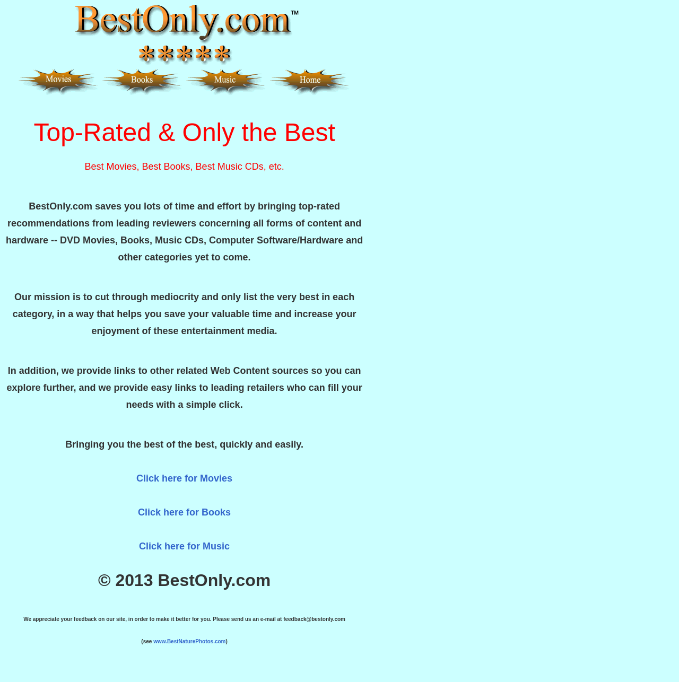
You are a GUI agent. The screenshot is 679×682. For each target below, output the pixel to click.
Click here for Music (184, 546)
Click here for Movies (184, 478)
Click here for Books (184, 512)
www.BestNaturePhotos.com (189, 641)
